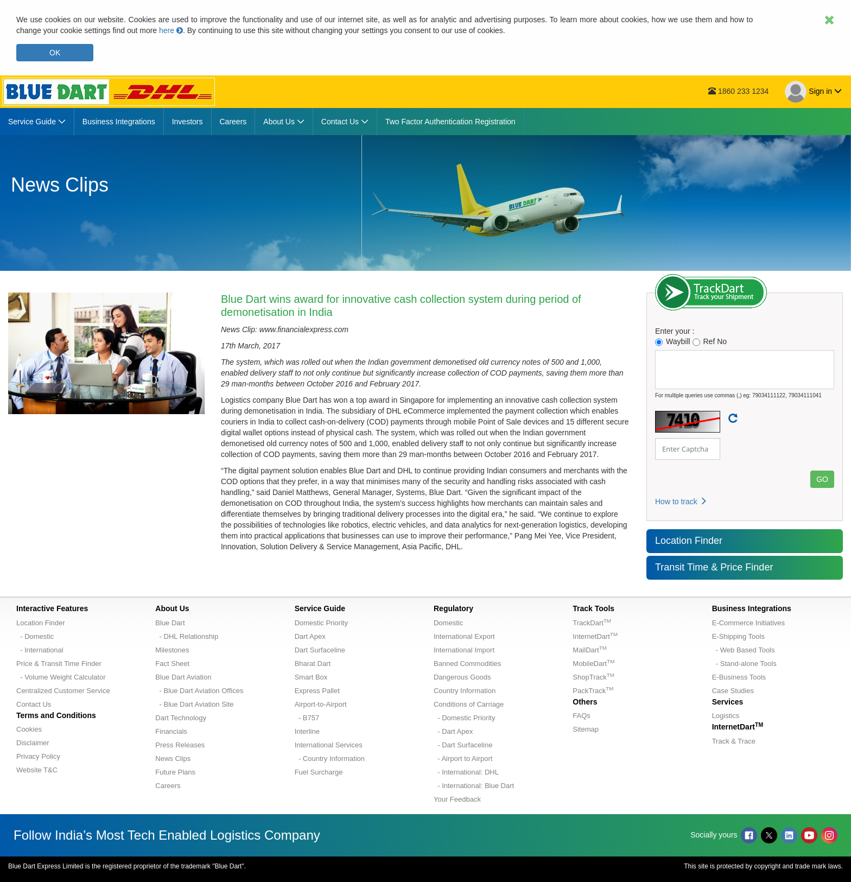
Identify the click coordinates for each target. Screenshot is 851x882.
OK (54, 52)
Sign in (813, 92)
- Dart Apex (453, 731)
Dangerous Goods (462, 677)
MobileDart (593, 663)
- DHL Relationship (186, 636)
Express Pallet (317, 691)
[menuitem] (37, 121)
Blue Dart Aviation (183, 677)
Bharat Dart (313, 663)
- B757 (307, 718)
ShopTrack (593, 677)
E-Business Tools (739, 677)
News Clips (172, 758)
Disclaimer (32, 743)
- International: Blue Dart (474, 786)
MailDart (589, 650)
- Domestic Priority (464, 718)
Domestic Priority (321, 623)
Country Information (465, 691)
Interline (307, 731)
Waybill (672, 341)
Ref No (710, 341)
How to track (681, 501)
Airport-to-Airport (321, 704)
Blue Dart (170, 623)
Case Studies (733, 691)
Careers (167, 786)
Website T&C (37, 770)
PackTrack (593, 691)
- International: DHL (466, 772)
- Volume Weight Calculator (61, 677)
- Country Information (330, 758)
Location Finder (688, 540)
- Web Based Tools (743, 650)
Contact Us (33, 704)
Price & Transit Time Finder (58, 663)
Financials (171, 731)
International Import (464, 650)
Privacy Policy (38, 756)
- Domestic (35, 636)
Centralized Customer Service (63, 691)
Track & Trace (733, 741)
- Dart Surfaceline (463, 745)
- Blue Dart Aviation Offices (199, 691)
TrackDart (592, 623)
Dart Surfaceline (320, 650)
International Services (329, 745)
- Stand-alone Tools (744, 663)
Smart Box (311, 677)
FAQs (581, 716)
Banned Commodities (467, 663)
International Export (464, 636)
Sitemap (586, 729)
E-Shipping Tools (738, 636)
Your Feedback (457, 799)
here (171, 30)
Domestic (448, 623)
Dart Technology (180, 718)
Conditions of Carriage (469, 704)
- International (39, 650)
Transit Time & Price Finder (714, 567)
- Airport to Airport (463, 758)
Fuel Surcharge (319, 772)
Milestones (172, 650)
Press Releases (180, 745)
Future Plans (175, 772)
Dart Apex (310, 636)
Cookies (29, 729)
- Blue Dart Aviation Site (194, 704)
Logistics (726, 716)
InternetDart (595, 636)
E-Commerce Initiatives (748, 623)
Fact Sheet (172, 663)
